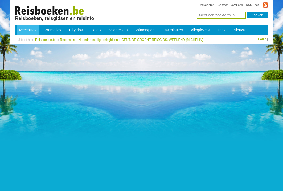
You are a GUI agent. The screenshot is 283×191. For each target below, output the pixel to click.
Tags (221, 30)
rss (265, 4)
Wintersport (145, 30)
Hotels (96, 30)
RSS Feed (253, 4)
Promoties (52, 30)
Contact (223, 4)
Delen (262, 39)
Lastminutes (173, 30)
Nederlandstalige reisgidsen (98, 40)
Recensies (27, 30)
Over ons (237, 4)
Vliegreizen (118, 30)
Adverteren (207, 4)
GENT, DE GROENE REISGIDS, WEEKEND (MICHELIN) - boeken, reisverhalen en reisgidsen (49, 10)
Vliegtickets (200, 30)
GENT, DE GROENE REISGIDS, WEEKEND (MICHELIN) (162, 40)
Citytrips (76, 30)
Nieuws (239, 30)
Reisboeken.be (45, 40)
